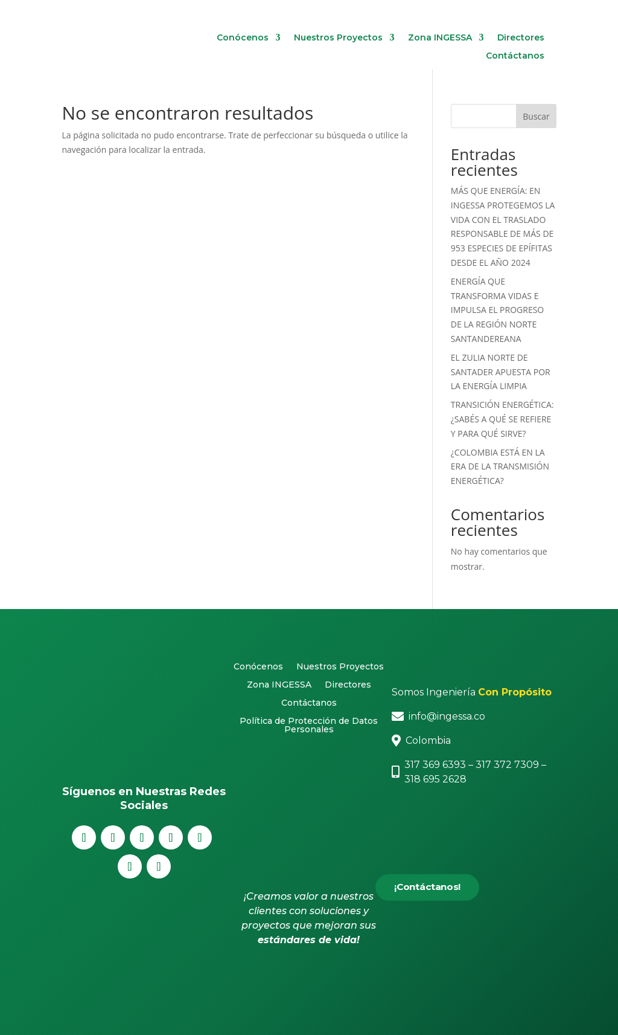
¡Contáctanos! (426, 887)
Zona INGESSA (440, 38)
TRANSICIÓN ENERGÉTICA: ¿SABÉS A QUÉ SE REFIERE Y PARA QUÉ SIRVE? (502, 419)
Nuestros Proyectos (338, 38)
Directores (520, 38)
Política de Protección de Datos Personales (309, 726)
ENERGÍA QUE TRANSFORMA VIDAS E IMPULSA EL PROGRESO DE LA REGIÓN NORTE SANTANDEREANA (497, 310)
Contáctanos (515, 56)
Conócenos (243, 38)
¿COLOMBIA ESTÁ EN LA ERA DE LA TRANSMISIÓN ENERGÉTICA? (500, 467)
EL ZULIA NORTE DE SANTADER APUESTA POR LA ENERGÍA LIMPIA (500, 372)
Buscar (536, 116)
